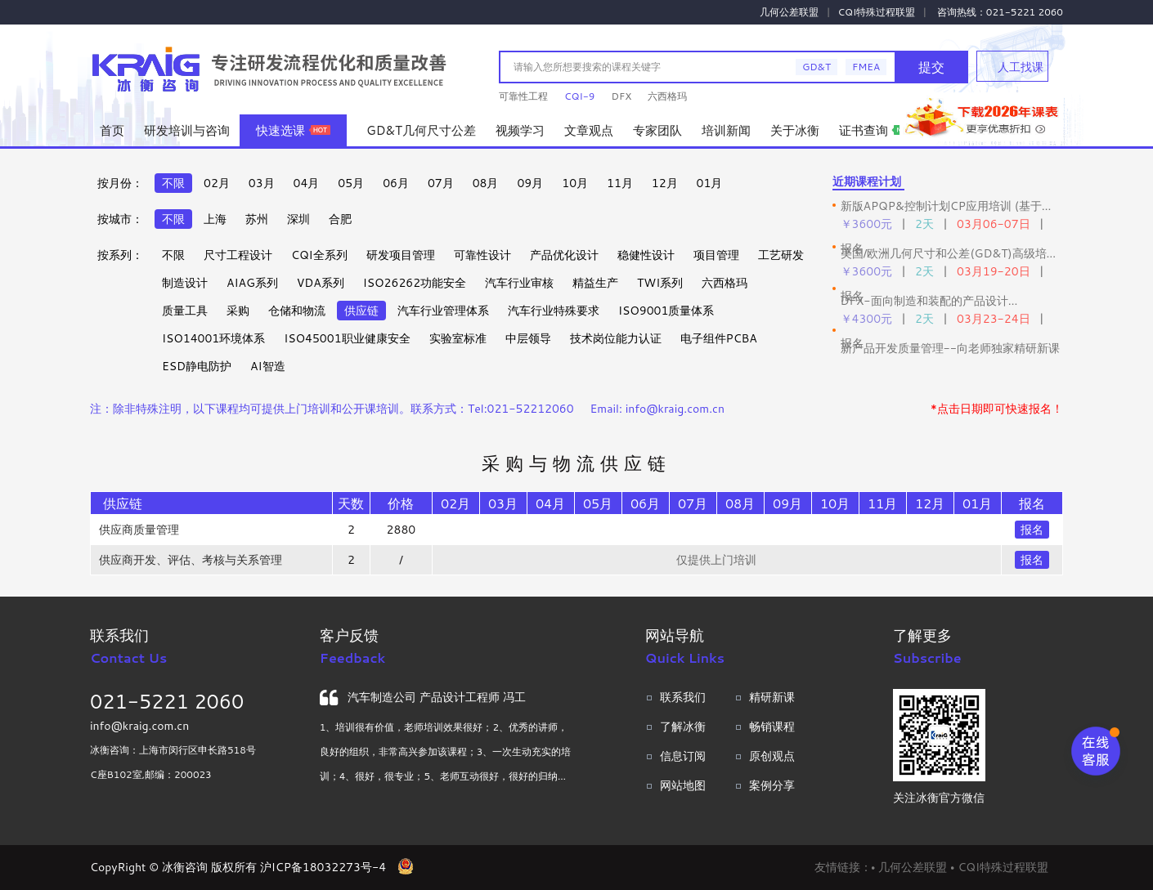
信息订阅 (683, 756)
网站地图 (683, 785)
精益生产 (595, 283)
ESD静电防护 (196, 366)
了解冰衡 (683, 726)
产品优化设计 (564, 255)
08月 (486, 183)
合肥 (340, 219)
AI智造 (267, 366)
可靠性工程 (523, 96)
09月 (530, 183)
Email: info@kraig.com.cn (657, 408)
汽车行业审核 (519, 283)
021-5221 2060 (167, 701)
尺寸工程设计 (238, 255)
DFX (621, 96)
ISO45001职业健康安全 (347, 338)
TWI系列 (660, 283)
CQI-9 (579, 96)
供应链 (361, 310)
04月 (307, 183)
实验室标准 (458, 338)
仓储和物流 (296, 310)
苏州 (256, 219)
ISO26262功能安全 (414, 283)
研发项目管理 (400, 255)
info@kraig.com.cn (139, 726)
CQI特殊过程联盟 (877, 12)
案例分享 (772, 785)
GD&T (816, 67)
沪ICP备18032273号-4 (323, 867)
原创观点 (772, 756)
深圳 (298, 219)
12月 (665, 183)
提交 (931, 66)
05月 (351, 183)
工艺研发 (781, 255)
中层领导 (528, 338)
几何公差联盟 (789, 12)
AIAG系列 (252, 283)
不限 (173, 183)
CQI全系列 (319, 255)
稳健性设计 (646, 255)
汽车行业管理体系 (443, 310)
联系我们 (683, 697)
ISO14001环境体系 (213, 338)
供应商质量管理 (139, 529)
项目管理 (716, 255)
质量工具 (185, 310)
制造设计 (185, 283)
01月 (710, 183)
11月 (620, 183)
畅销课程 (772, 726)
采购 (238, 310)
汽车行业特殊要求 (553, 310)
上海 (215, 219)
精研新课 (772, 697)
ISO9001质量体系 (666, 310)
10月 (575, 183)
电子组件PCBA (718, 338)
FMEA (866, 67)
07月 (441, 183)
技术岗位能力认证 (616, 338)
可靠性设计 (482, 255)
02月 (217, 183)
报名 (1032, 529)
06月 (396, 183)
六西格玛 (667, 96)
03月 (262, 183)
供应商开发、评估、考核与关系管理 (190, 560)
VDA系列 (320, 283)
